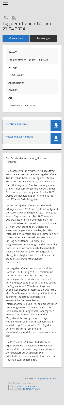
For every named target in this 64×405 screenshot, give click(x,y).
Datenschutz (16, 385)
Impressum (31, 385)
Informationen (16, 38)
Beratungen (44, 38)
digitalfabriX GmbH (31, 388)
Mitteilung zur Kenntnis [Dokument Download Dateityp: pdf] (19, 136)
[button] (56, 125)
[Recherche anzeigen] (6, 18)
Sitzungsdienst (45, 378)
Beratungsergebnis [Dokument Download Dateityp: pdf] (17, 124)
